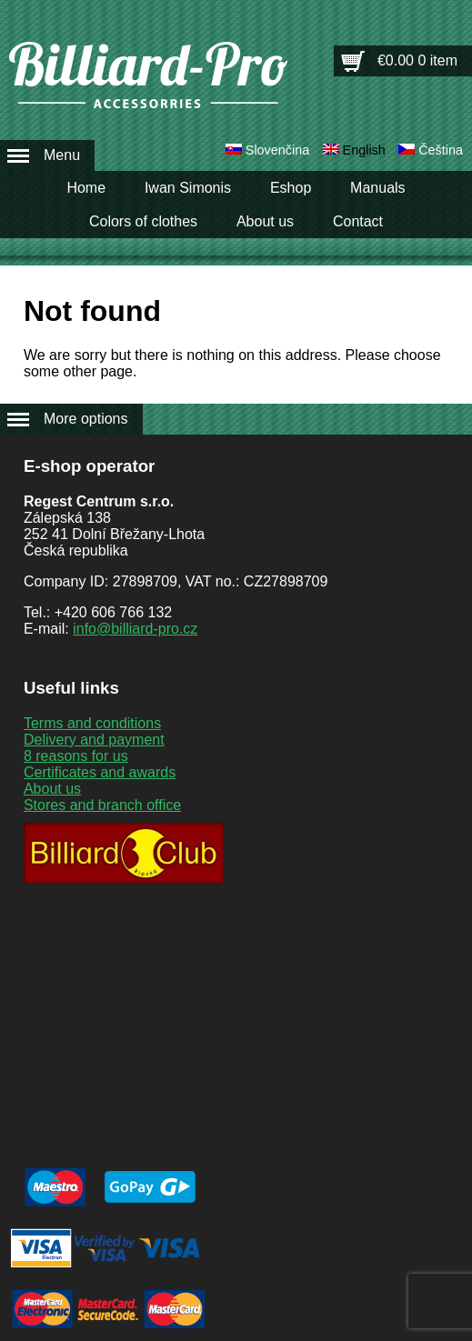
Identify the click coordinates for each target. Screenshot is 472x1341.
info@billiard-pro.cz (135, 628)
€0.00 (417, 60)
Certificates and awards (100, 772)
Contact (358, 221)
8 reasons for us (76, 756)
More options (86, 418)
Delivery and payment (94, 739)
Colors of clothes (143, 221)
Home (85, 187)
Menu (62, 155)
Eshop (290, 187)
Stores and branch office (102, 805)
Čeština (440, 150)
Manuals (377, 187)
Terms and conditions (92, 723)
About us (265, 221)
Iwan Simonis (188, 187)
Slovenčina (277, 150)
